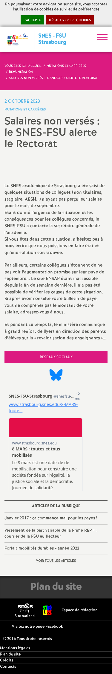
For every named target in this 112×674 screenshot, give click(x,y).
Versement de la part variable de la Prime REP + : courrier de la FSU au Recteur (51, 533)
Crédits (6, 660)
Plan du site (10, 654)
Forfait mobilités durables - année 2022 (41, 548)
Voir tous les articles (56, 560)
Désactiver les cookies (70, 20)
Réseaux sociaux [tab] (56, 357)
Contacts (8, 667)
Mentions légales (15, 648)
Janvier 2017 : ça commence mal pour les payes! (50, 518)
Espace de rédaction (80, 610)
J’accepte (32, 20)
